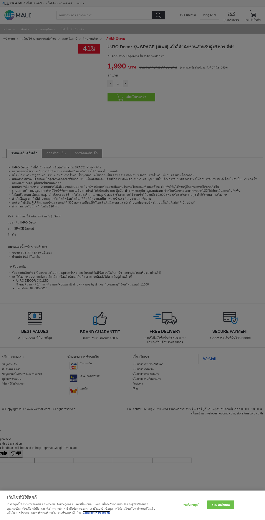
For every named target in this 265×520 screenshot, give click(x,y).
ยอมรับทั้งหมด (221, 504)
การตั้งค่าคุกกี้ (190, 504)
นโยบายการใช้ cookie (97, 512)
